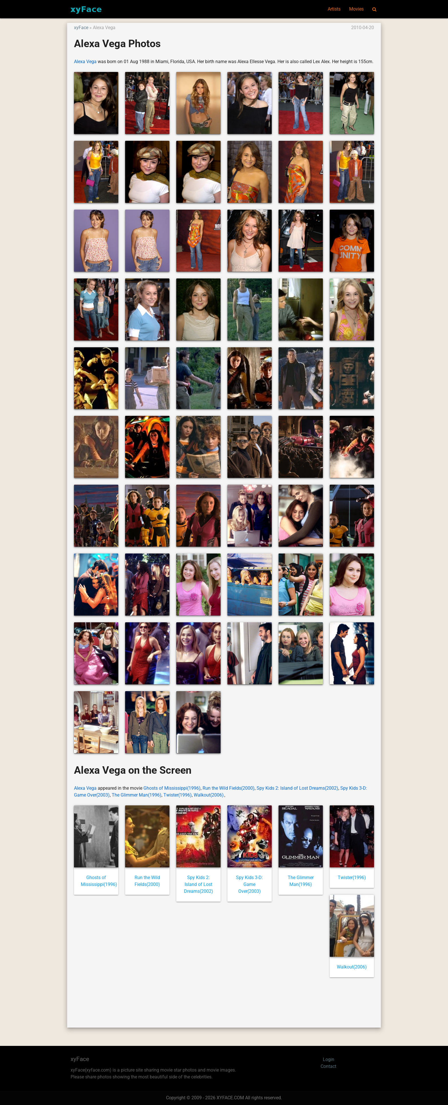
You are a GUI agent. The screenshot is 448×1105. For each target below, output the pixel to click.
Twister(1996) (177, 795)
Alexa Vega (85, 61)
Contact (328, 1066)
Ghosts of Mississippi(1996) (172, 788)
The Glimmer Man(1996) (136, 795)
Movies (356, 9)
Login (328, 1059)
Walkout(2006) (209, 795)
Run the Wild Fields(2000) (229, 788)
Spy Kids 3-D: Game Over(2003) (249, 884)
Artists (334, 9)
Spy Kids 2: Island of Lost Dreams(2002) (297, 788)
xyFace (81, 27)
